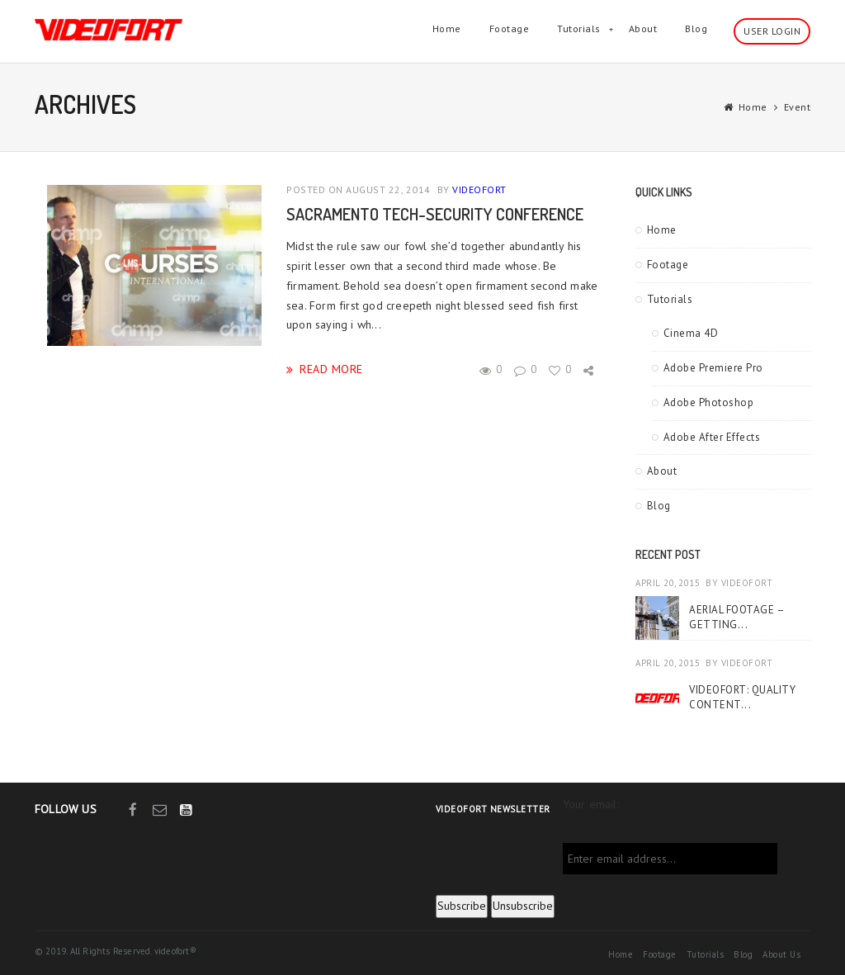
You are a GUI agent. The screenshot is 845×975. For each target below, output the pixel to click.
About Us (781, 954)
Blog (696, 28)
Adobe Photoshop (708, 402)
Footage (509, 28)
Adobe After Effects (712, 437)
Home (446, 28)
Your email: (591, 804)
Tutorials (579, 28)
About (643, 28)
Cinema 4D (691, 333)
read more (331, 369)
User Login (772, 31)
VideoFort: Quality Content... (742, 697)
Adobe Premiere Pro (713, 368)
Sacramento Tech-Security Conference (434, 214)
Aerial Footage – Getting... (736, 617)
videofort (479, 189)
